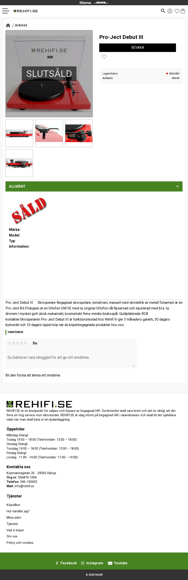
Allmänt (17, 186)
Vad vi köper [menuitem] (15, 530)
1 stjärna (10, 343)
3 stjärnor (17, 343)
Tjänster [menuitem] (14, 496)
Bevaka (137, 47)
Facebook (69, 563)
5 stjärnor (25, 343)
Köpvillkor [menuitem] (13, 505)
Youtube (120, 563)
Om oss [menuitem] (12, 536)
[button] (7, 11)
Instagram (94, 563)
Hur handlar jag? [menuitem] (18, 511)
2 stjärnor (14, 343)
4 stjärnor (21, 343)
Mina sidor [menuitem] (14, 518)
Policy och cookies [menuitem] (20, 543)
